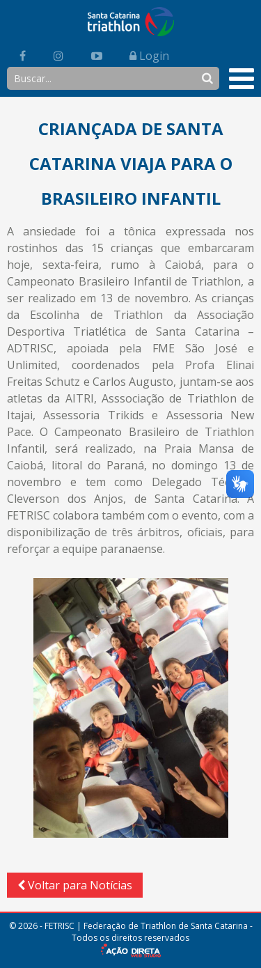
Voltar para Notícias (74, 885)
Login (149, 55)
